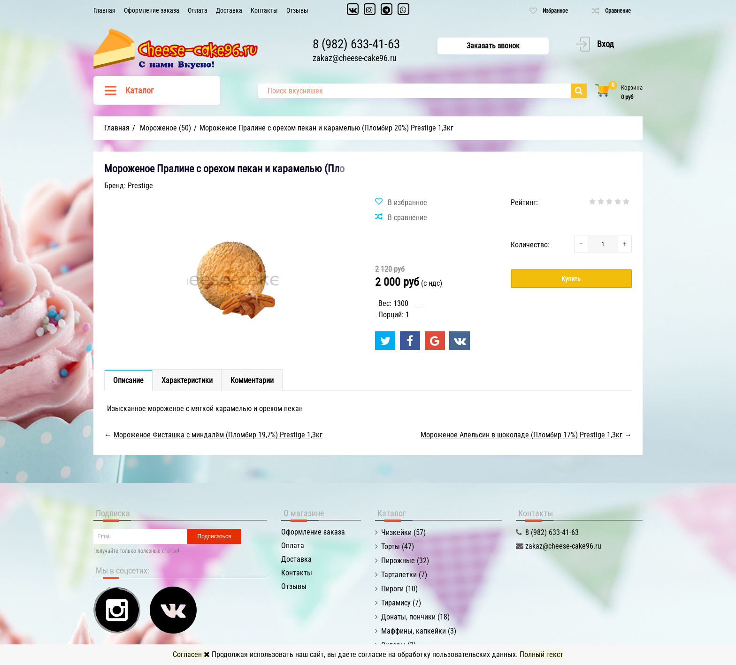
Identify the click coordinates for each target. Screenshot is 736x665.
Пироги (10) (399, 588)
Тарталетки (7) (404, 574)
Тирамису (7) (401, 602)
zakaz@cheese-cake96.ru (355, 58)
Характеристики (187, 380)
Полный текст (541, 654)
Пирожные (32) (405, 560)
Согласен (191, 654)
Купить (571, 279)
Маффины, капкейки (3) (418, 631)
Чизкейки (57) (403, 532)
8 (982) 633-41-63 (356, 44)
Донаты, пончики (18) (415, 616)
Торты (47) (397, 546)
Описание (128, 380)
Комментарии (252, 380)
